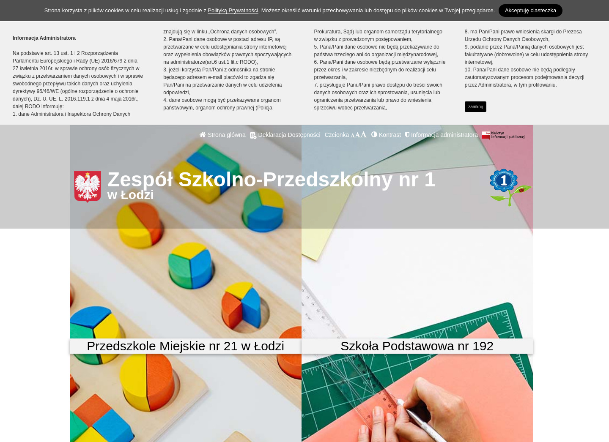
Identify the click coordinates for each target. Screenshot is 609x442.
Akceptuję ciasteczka (530, 10)
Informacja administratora (441, 134)
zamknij (475, 106)
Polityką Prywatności (233, 10)
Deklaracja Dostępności (285, 134)
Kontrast (386, 134)
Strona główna (222, 134)
